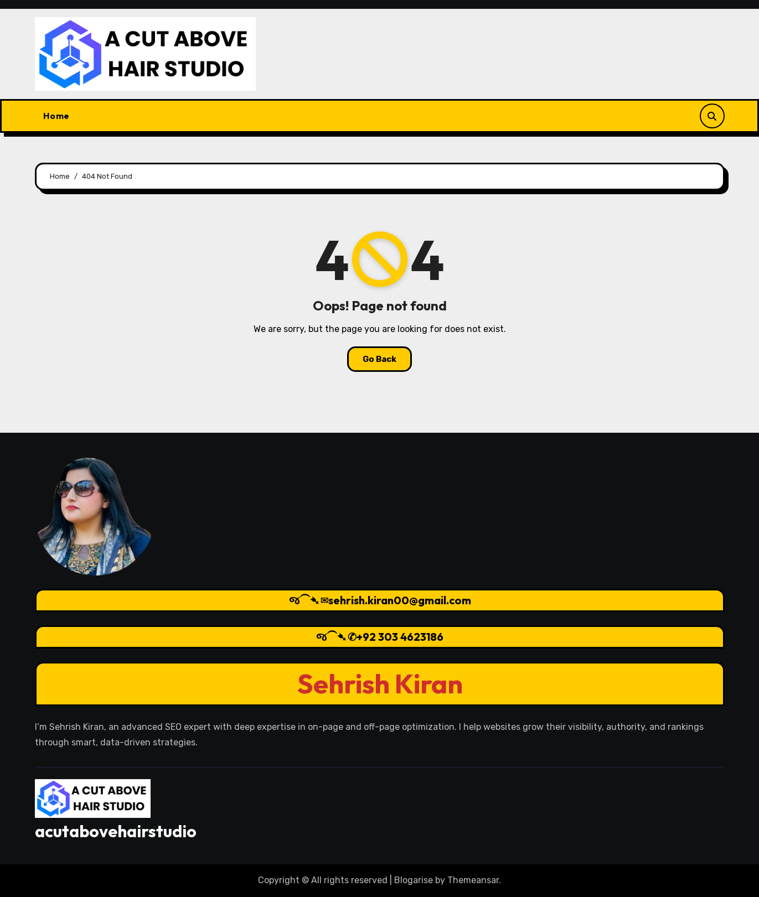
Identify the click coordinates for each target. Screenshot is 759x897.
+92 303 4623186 (400, 637)
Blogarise (413, 880)
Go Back (379, 359)
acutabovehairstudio (116, 831)
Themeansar (473, 880)
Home (56, 115)
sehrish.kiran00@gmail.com (399, 600)
